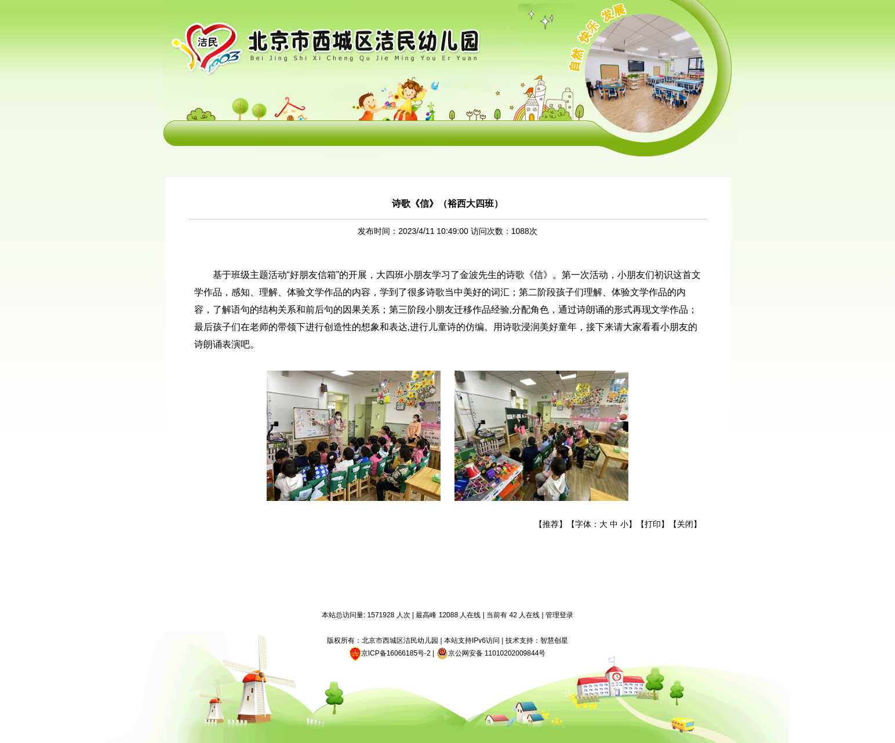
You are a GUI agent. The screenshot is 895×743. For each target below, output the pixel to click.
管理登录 (559, 615)
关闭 (685, 524)
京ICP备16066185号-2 (396, 653)
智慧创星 (554, 640)
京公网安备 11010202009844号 (491, 653)
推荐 (551, 524)
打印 (653, 524)
